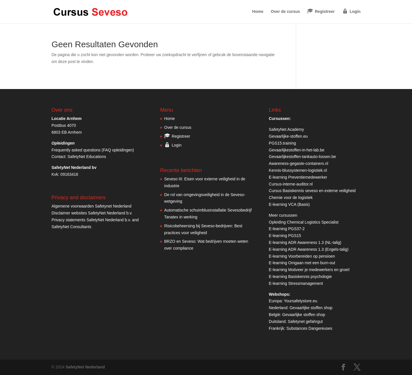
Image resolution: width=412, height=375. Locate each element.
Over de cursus (285, 11)
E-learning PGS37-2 (287, 228)
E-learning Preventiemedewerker (298, 177)
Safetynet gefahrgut (305, 321)
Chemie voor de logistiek (291, 197)
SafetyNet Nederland (85, 367)
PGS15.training (283, 143)
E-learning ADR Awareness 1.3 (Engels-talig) (308, 249)
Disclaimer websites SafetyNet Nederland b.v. (92, 213)
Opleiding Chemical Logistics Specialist (304, 222)
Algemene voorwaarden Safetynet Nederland (91, 206)
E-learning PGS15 (285, 235)
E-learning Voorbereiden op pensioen (302, 256)
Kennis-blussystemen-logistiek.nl (298, 170)
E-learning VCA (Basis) (289, 204)
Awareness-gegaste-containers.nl (298, 163)
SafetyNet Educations (87, 156)
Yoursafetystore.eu (300, 301)
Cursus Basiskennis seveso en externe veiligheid (312, 190)
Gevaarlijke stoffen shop (311, 307)
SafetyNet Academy (286, 129)
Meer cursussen (283, 215)
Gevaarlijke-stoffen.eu (288, 136)
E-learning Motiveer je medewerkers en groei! (309, 269)
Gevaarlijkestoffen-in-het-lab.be (296, 150)
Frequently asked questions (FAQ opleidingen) (93, 150)
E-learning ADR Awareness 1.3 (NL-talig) (305, 242)
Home (258, 11)
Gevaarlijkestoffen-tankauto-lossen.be (302, 156)
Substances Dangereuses (309, 328)
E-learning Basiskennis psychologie (300, 276)
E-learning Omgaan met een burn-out (302, 262)
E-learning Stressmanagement (296, 283)
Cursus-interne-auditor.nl (291, 184)
